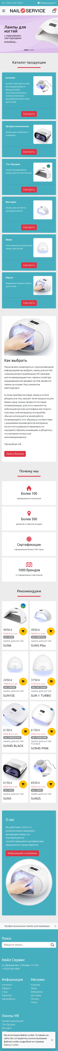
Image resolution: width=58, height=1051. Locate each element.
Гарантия (7, 995)
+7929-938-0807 (12, 3)
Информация (45, 3)
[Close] (52, 1040)
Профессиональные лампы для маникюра (27, 926)
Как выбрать (8, 999)
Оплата (35, 999)
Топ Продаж (8, 1024)
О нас (5, 991)
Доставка (36, 995)
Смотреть (29, 113)
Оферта (6, 988)
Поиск (34, 1002)
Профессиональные (12, 1021)
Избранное (37, 991)
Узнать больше (15, 453)
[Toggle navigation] (4, 11)
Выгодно (7, 1028)
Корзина (35, 984)
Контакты (7, 984)
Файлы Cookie (11, 1045)
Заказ (34, 988)
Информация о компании (22, 853)
